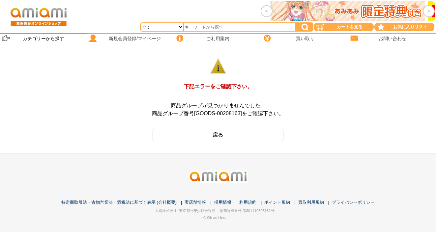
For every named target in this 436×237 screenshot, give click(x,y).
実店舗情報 (195, 202)
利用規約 (247, 202)
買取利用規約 (311, 202)
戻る (218, 135)
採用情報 (222, 202)
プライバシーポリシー (353, 202)
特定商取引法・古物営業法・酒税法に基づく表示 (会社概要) (119, 202)
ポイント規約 (277, 202)
